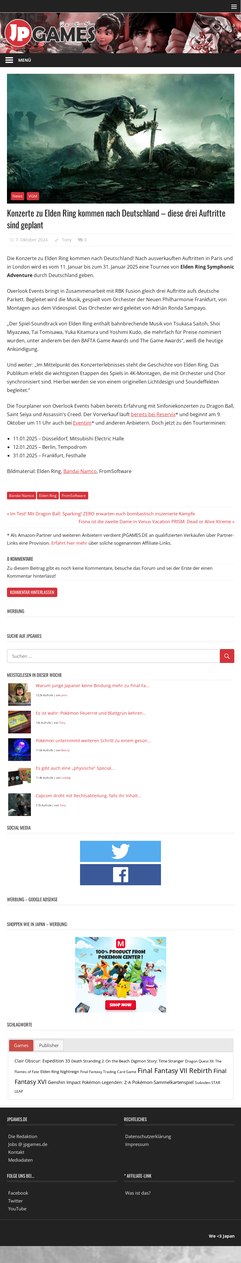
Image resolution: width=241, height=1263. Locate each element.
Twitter (15, 1201)
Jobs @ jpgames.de (27, 1144)
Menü (24, 60)
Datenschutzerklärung (148, 1136)
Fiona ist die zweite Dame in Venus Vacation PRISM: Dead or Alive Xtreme (155, 521)
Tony (67, 240)
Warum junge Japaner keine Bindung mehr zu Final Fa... (92, 685)
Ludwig (66, 778)
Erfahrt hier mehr (69, 543)
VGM (32, 196)
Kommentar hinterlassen (32, 592)
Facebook (18, 1193)
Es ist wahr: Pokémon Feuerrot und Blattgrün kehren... (91, 713)
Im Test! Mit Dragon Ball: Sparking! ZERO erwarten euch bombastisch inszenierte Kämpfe (102, 514)
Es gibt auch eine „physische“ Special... (75, 768)
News (17, 196)
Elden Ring (48, 495)
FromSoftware (74, 495)
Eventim (82, 422)
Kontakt (16, 1152)
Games (21, 1045)
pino (64, 695)
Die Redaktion (22, 1136)
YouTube (17, 1209)
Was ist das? (137, 1193)
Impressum (137, 1144)
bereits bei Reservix (153, 414)
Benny (65, 750)
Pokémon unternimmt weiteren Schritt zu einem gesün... (93, 740)
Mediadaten (20, 1160)
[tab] (21, 1045)
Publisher (49, 1045)
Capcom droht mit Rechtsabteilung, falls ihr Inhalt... (88, 795)
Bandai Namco (80, 471)
